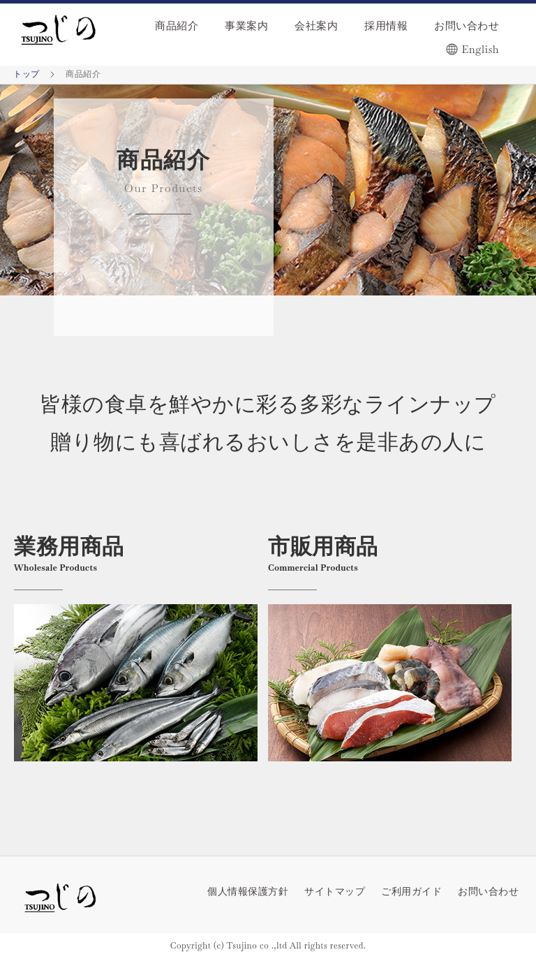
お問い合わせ (488, 891)
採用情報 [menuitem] (386, 25)
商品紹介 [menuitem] (176, 25)
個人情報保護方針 (247, 891)
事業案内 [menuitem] (246, 25)
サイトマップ (334, 891)
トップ (27, 74)
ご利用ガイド (411, 891)
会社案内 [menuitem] (316, 25)
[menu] (319, 34)
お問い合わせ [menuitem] (466, 25)
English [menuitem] (480, 49)
